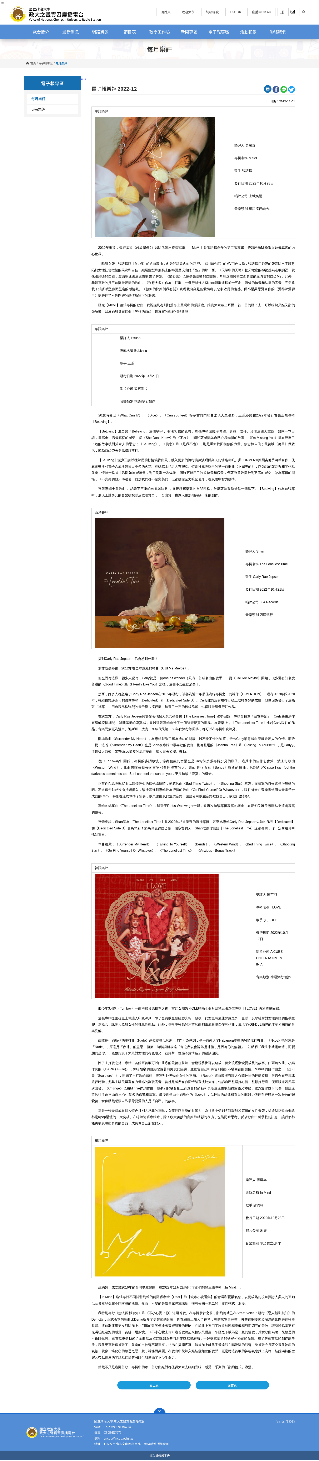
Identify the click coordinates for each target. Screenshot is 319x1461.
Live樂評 (38, 109)
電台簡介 (41, 32)
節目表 (130, 32)
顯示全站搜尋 (303, 12)
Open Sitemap (160, 1412)
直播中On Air (261, 11)
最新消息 (70, 32)
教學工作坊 (159, 32)
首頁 (33, 63)
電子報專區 (218, 32)
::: (2, 2)
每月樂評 (38, 98)
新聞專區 (189, 32)
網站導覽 (212, 11)
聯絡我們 (278, 32)
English (235, 11)
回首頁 (166, 11)
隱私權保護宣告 (159, 1456)
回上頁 (179, 1385)
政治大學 (188, 11)
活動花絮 (248, 32)
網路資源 (100, 32)
